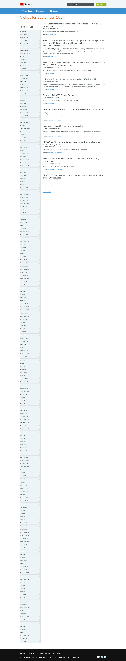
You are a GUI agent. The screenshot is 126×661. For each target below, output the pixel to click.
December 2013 (24, 494)
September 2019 (24, 278)
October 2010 (24, 613)
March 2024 (23, 109)
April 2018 (23, 332)
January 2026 (24, 40)
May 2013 (22, 516)
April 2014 (23, 482)
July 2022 (23, 172)
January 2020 (24, 266)
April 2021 (23, 219)
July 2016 (22, 397)
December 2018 (24, 307)
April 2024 (23, 106)
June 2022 (23, 175)
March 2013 (23, 523)
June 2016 (23, 400)
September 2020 (25, 241)
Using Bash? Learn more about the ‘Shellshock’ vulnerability (70, 79)
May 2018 (23, 328)
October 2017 (24, 350)
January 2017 (24, 379)
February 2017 (24, 375)
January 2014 (24, 491)
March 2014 (23, 485)
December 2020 (24, 231)
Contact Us (53, 657)
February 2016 (24, 413)
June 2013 (23, 513)
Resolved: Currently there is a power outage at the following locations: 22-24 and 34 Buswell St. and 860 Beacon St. (74, 41)
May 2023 (23, 141)
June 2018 (23, 325)
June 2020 (23, 250)
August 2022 (23, 169)
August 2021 (23, 206)
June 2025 (23, 62)
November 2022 (24, 159)
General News (52, 34)
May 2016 (23, 404)
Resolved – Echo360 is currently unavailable (63, 126)
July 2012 (22, 548)
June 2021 (23, 213)
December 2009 (24, 635)
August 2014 (23, 469)
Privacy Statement (73, 657)
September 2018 (24, 316)
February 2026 (24, 37)
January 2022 (24, 191)
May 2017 (22, 366)
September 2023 (25, 128)
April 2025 (23, 69)
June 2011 (23, 588)
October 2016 (24, 388)
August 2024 (23, 94)
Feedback (62, 657)
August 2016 (23, 394)
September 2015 (24, 429)
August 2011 (23, 582)
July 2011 (22, 585)
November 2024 (24, 84)
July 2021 (22, 210)
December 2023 (24, 119)
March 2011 (23, 598)
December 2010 (24, 607)
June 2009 (23, 642)
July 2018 (22, 322)
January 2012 (24, 566)
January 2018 (24, 341)
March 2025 (23, 72)
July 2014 (22, 472)
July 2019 (22, 285)
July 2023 (23, 134)
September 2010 (24, 616)
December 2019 (24, 269)
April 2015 (23, 444)
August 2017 (23, 357)
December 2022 (24, 156)
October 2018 (24, 313)
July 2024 (23, 97)
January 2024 (24, 116)
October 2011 (23, 576)
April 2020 (23, 257)
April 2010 (23, 629)
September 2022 (25, 166)
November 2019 (24, 272)
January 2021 (24, 228)
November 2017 (24, 347)
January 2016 (24, 416)
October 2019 (24, 275)
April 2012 (23, 557)
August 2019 (23, 281)
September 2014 (24, 466)
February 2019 (24, 300)
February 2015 (24, 451)
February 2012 (24, 563)
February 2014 (24, 488)
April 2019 (23, 294)
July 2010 (22, 620)
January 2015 (24, 454)
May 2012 (22, 554)
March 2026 (23, 34)
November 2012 (24, 535)
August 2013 (23, 507)
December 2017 (24, 344)
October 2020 (24, 238)
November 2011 (24, 573)
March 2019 (23, 297)
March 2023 (23, 147)
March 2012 (23, 560)
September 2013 (24, 504)
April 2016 (23, 407)
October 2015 (24, 426)
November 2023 (24, 122)
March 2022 (23, 184)
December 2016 (24, 382)
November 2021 (24, 197)
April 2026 (23, 31)
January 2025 (24, 78)
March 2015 (23, 447)
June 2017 (23, 363)
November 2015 (24, 422)
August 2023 (23, 131)
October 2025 (24, 50)
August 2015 (23, 432)
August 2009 (23, 638)
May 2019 (23, 291)
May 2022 (23, 178)
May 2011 (22, 591)
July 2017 (22, 360)
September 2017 (24, 354)
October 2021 (24, 200)
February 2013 (24, 526)
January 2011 (23, 604)
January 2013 (24, 529)
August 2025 (23, 56)
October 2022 (24, 163)
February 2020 (24, 263)
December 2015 (24, 419)
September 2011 (24, 579)
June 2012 (23, 551)
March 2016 (23, 410)
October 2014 (24, 463)
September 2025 (25, 53)
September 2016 (24, 391)
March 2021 (23, 222)
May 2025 (23, 65)
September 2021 (24, 203)
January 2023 (24, 153)
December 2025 (24, 44)
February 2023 (24, 150)
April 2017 (23, 369)
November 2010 (24, 610)
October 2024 (24, 87)
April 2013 (23, 519)
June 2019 (23, 288)
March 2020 (23, 260)
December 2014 (24, 457)
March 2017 (23, 372)
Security (59, 89)
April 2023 (23, 144)
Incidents (59, 120)
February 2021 (24, 225)
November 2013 (24, 498)
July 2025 (23, 59)
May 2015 (22, 441)
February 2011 (24, 601)
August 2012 (23, 544)
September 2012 (24, 541)
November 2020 (24, 235)
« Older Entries (47, 192)
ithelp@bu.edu (42, 657)
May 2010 (23, 626)
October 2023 (24, 125)
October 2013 (24, 501)
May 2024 (23, 103)
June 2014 (23, 476)
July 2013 (22, 510)
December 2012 (24, 532)
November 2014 (24, 460)
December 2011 (24, 569)
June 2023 (23, 138)
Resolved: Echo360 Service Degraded (60, 95)
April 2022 (23, 181)
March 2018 (23, 335)
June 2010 (23, 623)
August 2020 (23, 244)
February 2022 (24, 188)
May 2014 (23, 479)
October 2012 (24, 538)
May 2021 (22, 216)
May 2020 (23, 253)
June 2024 (23, 100)
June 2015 (23, 438)
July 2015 (22, 435)
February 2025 (24, 75)
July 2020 (23, 247)
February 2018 (24, 338)
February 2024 (24, 112)
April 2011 (23, 595)
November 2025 (24, 47)
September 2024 (25, 91)
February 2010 (24, 632)
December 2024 (24, 81)
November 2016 (24, 385)
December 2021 (24, 194)
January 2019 (24, 303)
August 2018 (23, 319)
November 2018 (24, 310)
